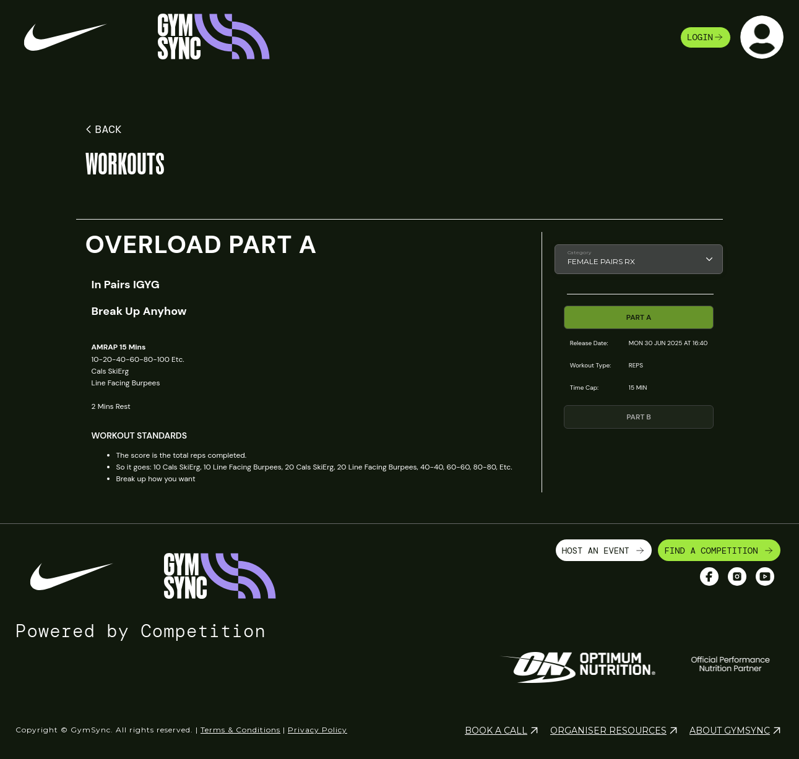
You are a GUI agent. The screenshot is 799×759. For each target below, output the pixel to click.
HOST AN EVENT (604, 550)
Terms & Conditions (240, 729)
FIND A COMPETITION (719, 550)
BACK (102, 129)
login (705, 37)
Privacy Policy (317, 729)
